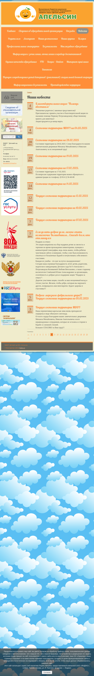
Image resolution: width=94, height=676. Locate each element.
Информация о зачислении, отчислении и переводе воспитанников (47, 54)
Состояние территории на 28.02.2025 (57, 140)
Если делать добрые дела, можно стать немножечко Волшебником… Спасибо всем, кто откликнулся (63, 235)
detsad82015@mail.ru (9, 163)
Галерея (82, 38)
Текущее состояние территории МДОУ (58, 307)
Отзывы (70, 31)
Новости (82, 31)
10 (57, 334)
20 (87, 334)
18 (81, 334)
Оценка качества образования (21, 61)
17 (78, 334)
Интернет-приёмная (77, 61)
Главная (11, 31)
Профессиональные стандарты (23, 46)
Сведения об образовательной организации (41, 31)
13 (66, 334)
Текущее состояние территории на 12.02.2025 (62, 196)
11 (60, 334)
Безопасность (50, 46)
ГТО (42, 61)
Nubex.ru (22, 348)
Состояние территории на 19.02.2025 (57, 156)
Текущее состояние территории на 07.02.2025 (62, 220)
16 (75, 334)
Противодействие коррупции (65, 84)
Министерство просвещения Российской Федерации (12, 282)
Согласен (47, 672)
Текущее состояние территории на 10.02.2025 (62, 208)
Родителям (14, 38)
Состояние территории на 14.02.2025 (57, 184)
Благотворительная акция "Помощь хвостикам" (57, 105)
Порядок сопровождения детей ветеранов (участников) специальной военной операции (47, 77)
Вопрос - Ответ (55, 61)
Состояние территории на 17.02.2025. (57, 168)
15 (72, 334)
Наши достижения (48, 38)
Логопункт (29, 38)
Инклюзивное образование (73, 46)
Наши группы (68, 38)
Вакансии (47, 69)
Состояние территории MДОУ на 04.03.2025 (61, 128)
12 (63, 334)
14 (69, 334)
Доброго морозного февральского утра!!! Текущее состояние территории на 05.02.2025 (62, 297)
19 (84, 334)
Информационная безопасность (30, 84)
